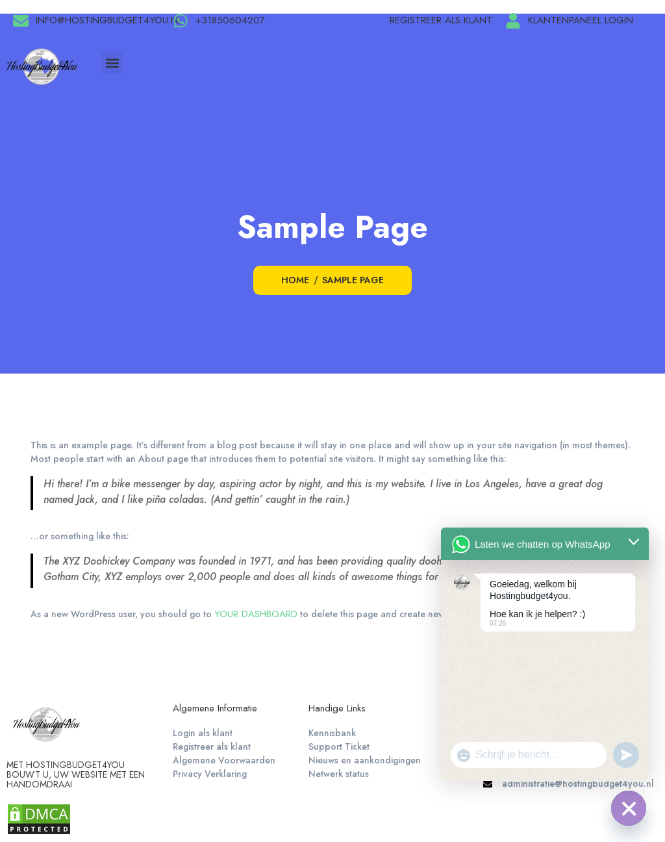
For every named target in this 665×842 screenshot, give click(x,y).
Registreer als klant (441, 20)
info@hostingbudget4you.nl (109, 20)
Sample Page (353, 280)
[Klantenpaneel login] (513, 21)
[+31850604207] (180, 21)
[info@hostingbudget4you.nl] (21, 21)
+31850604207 (230, 20)
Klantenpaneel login (580, 20)
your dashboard (255, 614)
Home (295, 280)
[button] (112, 63)
